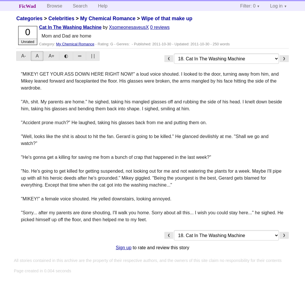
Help (102, 5)
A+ (51, 55)
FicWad (27, 6)
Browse (54, 5)
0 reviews (160, 27)
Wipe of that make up (166, 18)
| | (93, 55)
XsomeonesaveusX (129, 27)
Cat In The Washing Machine (70, 27)
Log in (276, 5)
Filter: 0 (248, 5)
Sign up (123, 247)
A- (23, 55)
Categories (29, 18)
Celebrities (61, 18)
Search (80, 5)
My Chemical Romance (107, 18)
